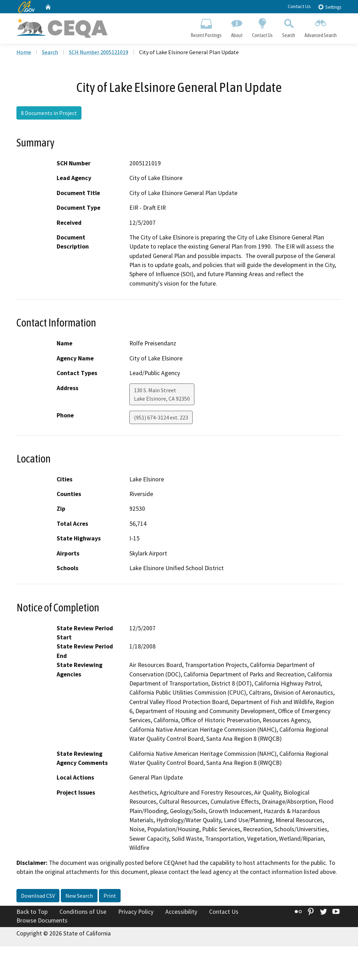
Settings (329, 6)
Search (289, 26)
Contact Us (299, 6)
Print (109, 895)
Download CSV (38, 895)
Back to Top (32, 912)
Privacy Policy (135, 912)
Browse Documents (41, 920)
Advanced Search (320, 26)
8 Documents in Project (49, 112)
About (236, 26)
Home (23, 52)
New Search (79, 895)
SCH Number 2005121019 (98, 52)
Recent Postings (206, 26)
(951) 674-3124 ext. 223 (161, 417)
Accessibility (181, 912)
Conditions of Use (82, 912)
